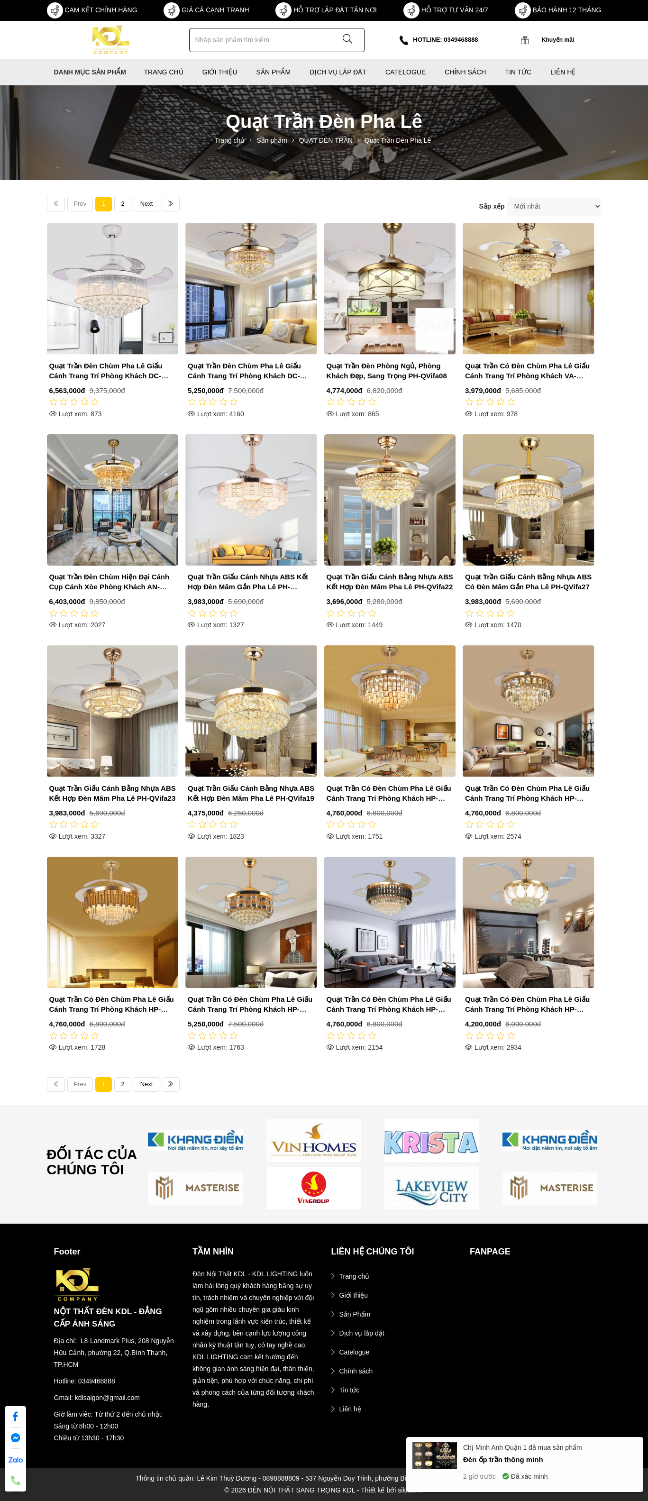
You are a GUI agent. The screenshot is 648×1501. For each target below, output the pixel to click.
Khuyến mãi (558, 40)
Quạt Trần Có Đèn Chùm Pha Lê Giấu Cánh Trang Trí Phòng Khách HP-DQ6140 (389, 798)
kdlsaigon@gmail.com (107, 1397)
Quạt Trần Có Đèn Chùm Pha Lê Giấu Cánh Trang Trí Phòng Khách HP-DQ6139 (527, 798)
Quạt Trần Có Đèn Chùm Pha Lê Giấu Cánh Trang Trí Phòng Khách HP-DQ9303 (250, 1009)
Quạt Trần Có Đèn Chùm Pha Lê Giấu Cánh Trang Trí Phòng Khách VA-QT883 (527, 376)
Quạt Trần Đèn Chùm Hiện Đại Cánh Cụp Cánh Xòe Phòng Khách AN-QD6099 (109, 587)
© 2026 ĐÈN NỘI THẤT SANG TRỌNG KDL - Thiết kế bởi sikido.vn (323, 1490)
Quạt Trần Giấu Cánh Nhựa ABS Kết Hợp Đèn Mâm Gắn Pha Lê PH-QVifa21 (248, 587)
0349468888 (96, 1381)
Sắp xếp (491, 206)
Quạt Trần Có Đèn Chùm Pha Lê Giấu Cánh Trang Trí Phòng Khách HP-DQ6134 (111, 1009)
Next (146, 203)
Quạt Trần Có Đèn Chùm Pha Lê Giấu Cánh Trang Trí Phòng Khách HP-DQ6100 (389, 1009)
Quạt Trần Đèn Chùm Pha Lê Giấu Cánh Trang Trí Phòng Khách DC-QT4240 (244, 376)
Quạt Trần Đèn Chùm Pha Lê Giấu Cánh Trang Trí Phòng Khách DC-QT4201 (106, 376)
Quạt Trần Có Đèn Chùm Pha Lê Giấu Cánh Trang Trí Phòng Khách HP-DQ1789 (527, 1009)
